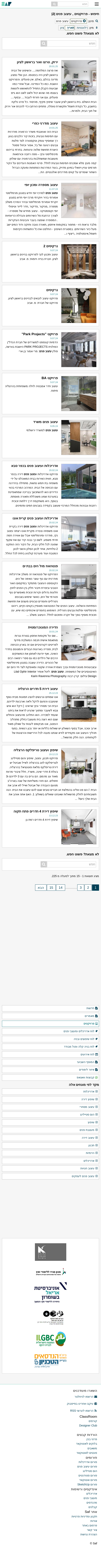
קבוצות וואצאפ (87, 1077)
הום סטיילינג (89, 1115)
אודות (93, 1520)
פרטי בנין (91, 1439)
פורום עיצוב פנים (87, 1466)
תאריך (70, 27)
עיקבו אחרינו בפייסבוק (82, 1403)
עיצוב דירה (90, 1138)
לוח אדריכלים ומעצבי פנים (81, 1031)
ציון (62, 27)
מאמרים (91, 1016)
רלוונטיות (82, 27)
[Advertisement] (50, 918)
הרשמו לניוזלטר (86, 1396)
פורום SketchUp (87, 1484)
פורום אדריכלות (88, 1462)
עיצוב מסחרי (89, 1107)
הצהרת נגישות (88, 1534)
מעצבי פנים (90, 1498)
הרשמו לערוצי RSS (83, 1410)
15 (51, 888)
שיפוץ (93, 1122)
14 (60, 888)
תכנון (93, 1145)
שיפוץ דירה (89, 1099)
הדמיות (92, 1153)
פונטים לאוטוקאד (86, 1452)
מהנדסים (91, 1502)
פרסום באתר (89, 1525)
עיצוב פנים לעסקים (85, 1176)
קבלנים (92, 1507)
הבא (41, 888)
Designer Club (88, 1425)
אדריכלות (90, 1092)
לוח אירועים (89, 1054)
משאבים (92, 1448)
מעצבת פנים (89, 1130)
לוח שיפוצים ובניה (86, 1039)
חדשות (92, 1008)
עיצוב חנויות (89, 1168)
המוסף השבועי (87, 1062)
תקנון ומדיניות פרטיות (84, 1516)
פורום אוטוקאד (88, 1479)
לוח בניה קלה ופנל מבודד (81, 1047)
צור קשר (92, 1529)
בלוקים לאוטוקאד (86, 1443)
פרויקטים (91, 1024)
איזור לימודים (88, 1070)
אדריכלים (91, 1161)
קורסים (93, 1421)
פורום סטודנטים (87, 1475)
